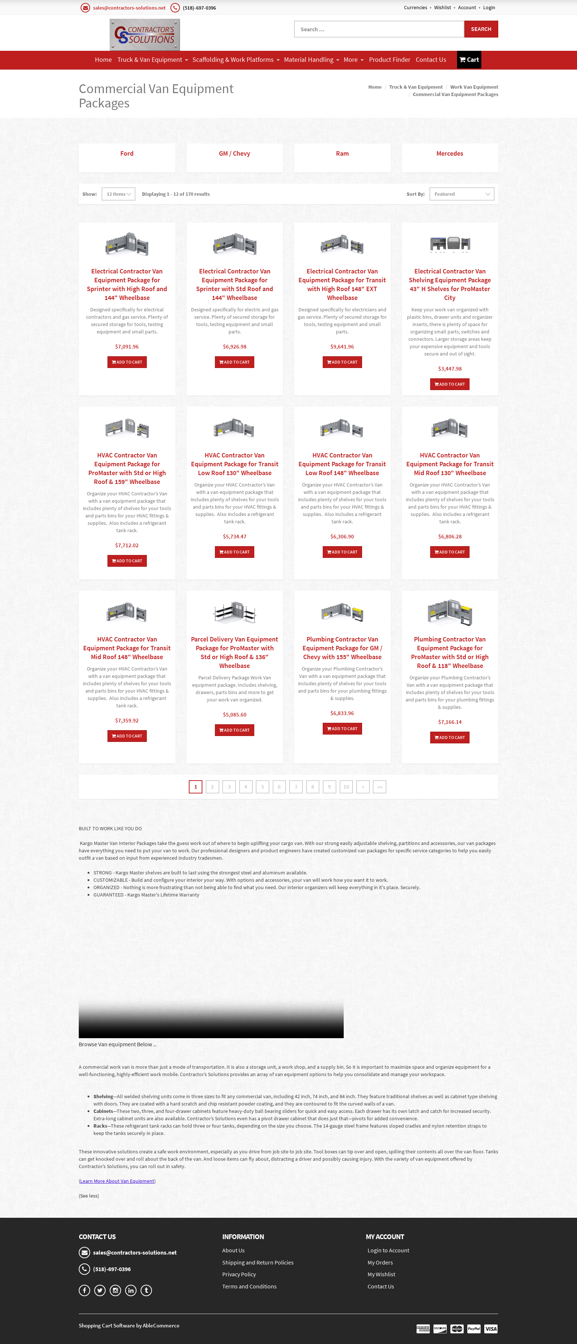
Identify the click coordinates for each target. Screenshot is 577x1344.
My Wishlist (381, 1274)
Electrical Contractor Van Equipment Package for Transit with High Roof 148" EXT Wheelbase (342, 283)
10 (350, 786)
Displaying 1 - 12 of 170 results (176, 193)
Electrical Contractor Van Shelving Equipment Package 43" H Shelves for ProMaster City (450, 283)
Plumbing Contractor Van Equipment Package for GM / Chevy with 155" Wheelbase (342, 647)
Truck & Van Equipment (152, 59)
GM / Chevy (234, 152)
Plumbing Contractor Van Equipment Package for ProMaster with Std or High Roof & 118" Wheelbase (450, 651)
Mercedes (449, 152)
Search (481, 28)
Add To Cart (127, 361)
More (354, 59)
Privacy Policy (239, 1274)
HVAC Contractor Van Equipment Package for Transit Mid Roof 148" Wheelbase (127, 647)
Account (467, 7)
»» (385, 786)
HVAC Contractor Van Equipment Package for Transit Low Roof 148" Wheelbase (342, 463)
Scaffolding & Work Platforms (236, 59)
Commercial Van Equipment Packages (455, 93)
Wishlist (442, 7)
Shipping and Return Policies (258, 1262)
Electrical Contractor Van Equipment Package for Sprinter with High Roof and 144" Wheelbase (127, 283)
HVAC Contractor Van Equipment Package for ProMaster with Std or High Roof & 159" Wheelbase (127, 467)
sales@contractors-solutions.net (129, 7)
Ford (127, 152)
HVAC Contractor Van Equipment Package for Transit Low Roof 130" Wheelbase (235, 463)
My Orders (380, 1262)
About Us (233, 1250)
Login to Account (388, 1250)
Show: (89, 193)
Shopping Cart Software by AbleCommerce (129, 1325)
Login (489, 7)
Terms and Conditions (249, 1286)
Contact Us (431, 59)
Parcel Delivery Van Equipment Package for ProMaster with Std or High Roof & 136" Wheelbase (234, 651)
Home (103, 59)
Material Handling (311, 59)
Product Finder (389, 59)
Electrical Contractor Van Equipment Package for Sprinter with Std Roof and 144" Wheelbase (234, 283)
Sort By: (416, 193)
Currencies (415, 7)
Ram (342, 152)
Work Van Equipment (474, 86)
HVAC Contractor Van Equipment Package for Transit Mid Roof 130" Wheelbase (450, 463)
